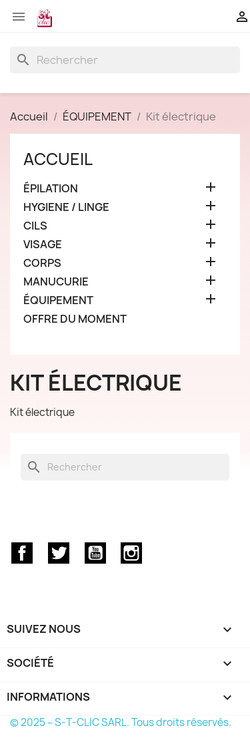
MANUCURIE (56, 282)
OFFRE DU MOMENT (75, 319)
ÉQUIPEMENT (58, 300)
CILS (35, 226)
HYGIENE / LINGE (66, 207)
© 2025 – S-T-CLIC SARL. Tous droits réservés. (120, 722)
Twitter (58, 553)
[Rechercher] (125, 60)
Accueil (58, 159)
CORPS (42, 263)
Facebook (22, 553)
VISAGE (42, 245)
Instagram (131, 553)
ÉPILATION (50, 189)
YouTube (95, 553)
